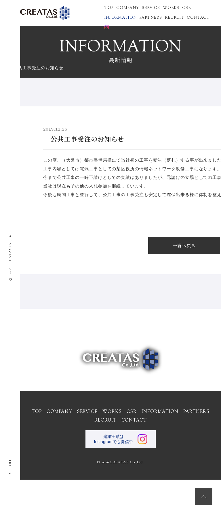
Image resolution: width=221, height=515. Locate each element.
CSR (186, 7)
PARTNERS (151, 17)
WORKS (171, 7)
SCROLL (10, 486)
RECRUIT (174, 17)
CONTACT (198, 17)
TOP (108, 7)
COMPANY (127, 7)
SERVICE (151, 7)
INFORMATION (120, 17)
